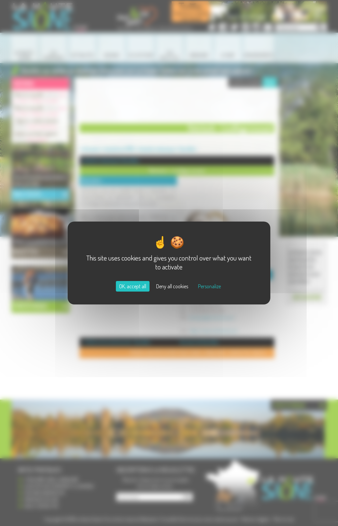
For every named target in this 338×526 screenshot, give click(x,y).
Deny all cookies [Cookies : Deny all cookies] (172, 286)
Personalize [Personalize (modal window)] (209, 286)
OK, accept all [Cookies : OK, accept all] (132, 286)
